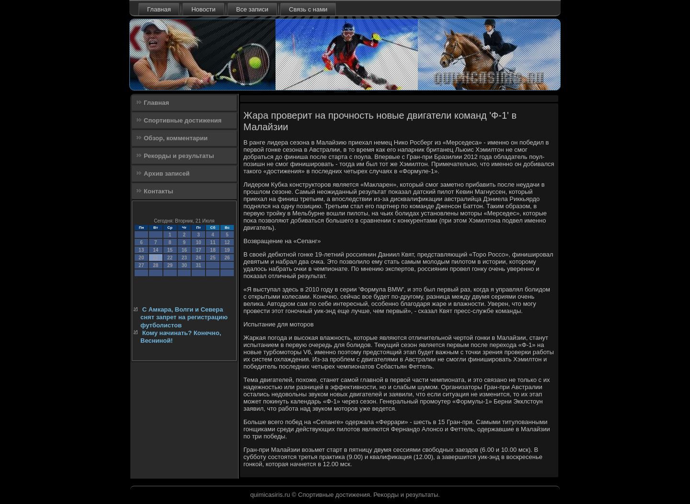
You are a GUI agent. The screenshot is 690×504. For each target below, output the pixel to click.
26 (227, 257)
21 (155, 257)
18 (213, 250)
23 (184, 257)
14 (155, 250)
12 (227, 242)
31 (198, 265)
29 (169, 265)
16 (184, 250)
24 (198, 257)
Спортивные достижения (182, 120)
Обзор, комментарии (175, 138)
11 (213, 242)
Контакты (158, 191)
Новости (203, 9)
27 (141, 265)
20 (141, 257)
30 (184, 265)
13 (141, 250)
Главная (159, 9)
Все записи (252, 9)
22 (169, 257)
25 (213, 257)
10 (198, 242)
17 (198, 250)
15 (169, 250)
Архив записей (167, 173)
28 (155, 265)
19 (227, 250)
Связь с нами (308, 9)
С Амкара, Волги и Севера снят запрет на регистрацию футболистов (184, 317)
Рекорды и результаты (179, 155)
